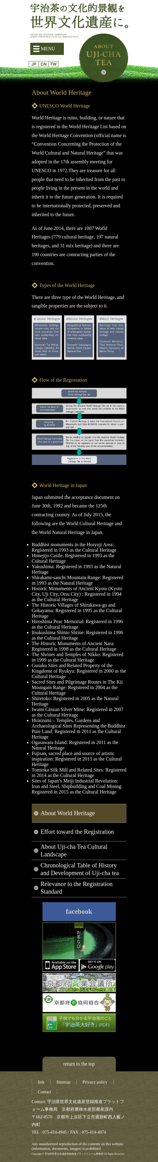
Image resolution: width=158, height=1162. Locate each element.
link (41, 1082)
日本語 (34, 64)
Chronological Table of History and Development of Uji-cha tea (80, 869)
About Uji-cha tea (103, 58)
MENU (48, 48)
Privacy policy (95, 1082)
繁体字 (53, 64)
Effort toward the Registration (77, 831)
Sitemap (64, 1082)
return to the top (79, 1063)
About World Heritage (68, 813)
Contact (44, 1092)
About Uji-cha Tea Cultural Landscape (74, 850)
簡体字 (44, 64)
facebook (79, 911)
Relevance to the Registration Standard (77, 888)
